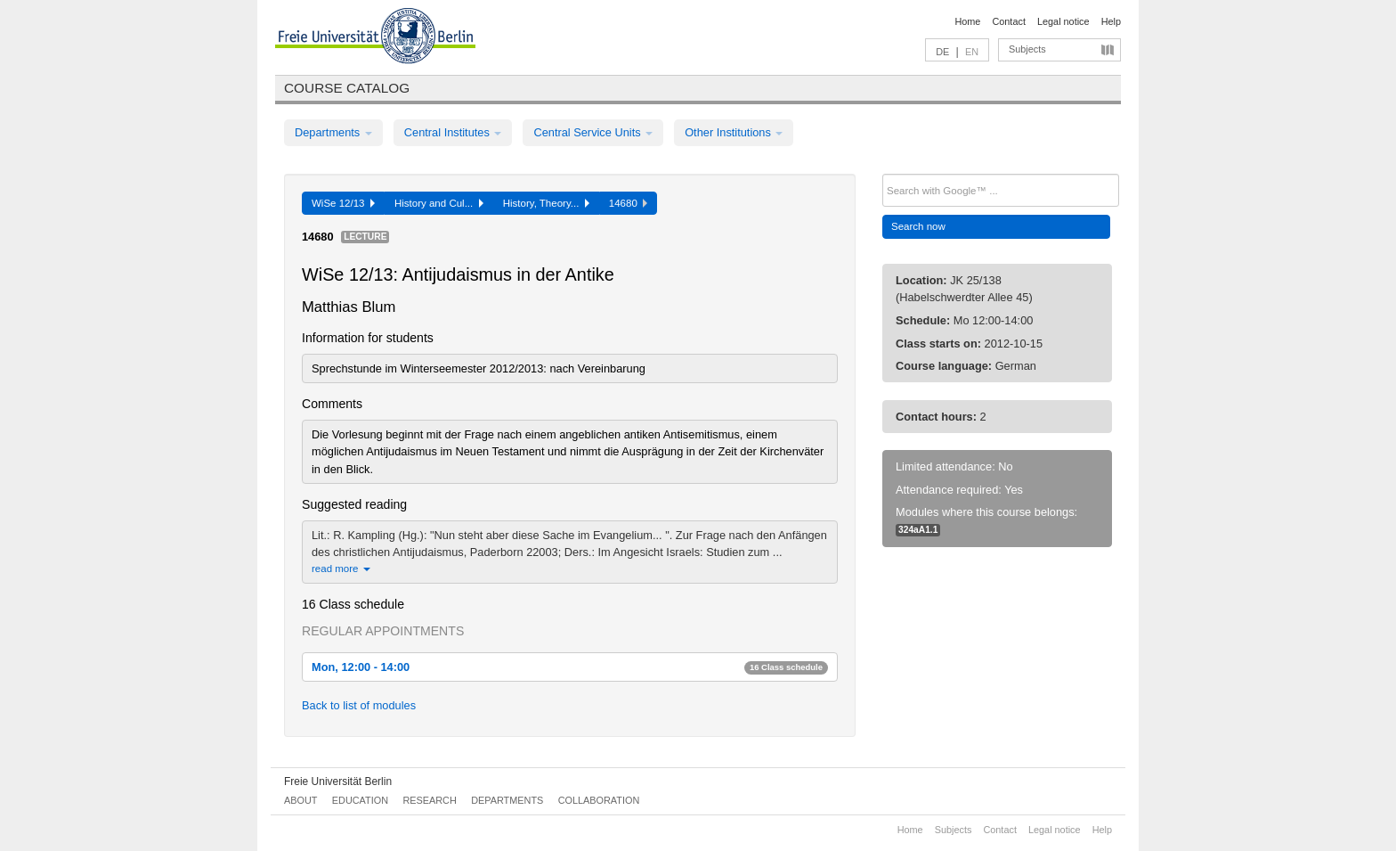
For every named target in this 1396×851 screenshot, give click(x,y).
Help (1111, 21)
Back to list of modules (359, 705)
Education (360, 800)
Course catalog (347, 87)
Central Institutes (453, 132)
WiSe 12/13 (343, 203)
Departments (333, 132)
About (300, 800)
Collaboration (599, 800)
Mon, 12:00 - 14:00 (570, 667)
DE (942, 51)
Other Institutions (734, 132)
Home (967, 21)
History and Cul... (438, 203)
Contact (1008, 21)
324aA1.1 (917, 530)
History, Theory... (546, 203)
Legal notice (1063, 21)
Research (429, 800)
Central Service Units (593, 132)
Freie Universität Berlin (338, 781)
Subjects (1027, 49)
